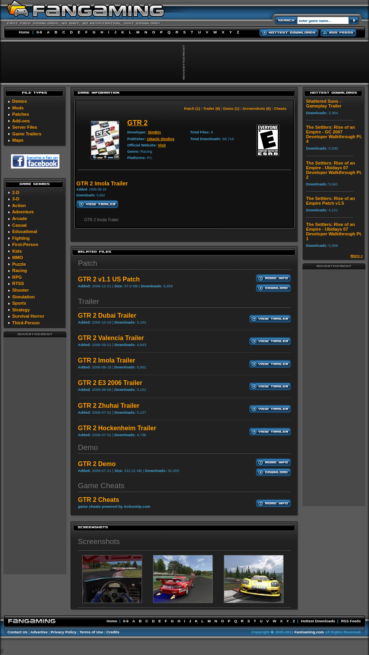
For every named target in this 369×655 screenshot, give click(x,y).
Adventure (23, 211)
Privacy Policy (63, 632)
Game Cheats (101, 485)
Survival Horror (28, 316)
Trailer (88, 301)
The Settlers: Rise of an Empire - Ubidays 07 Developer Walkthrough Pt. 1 (334, 231)
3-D (15, 198)
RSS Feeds (351, 621)
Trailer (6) (211, 108)
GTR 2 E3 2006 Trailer (110, 382)
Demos (19, 101)
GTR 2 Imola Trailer (106, 360)
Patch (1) (192, 108)
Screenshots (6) (256, 108)
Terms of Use (91, 632)
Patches (20, 114)
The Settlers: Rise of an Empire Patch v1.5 (330, 200)
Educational (24, 231)
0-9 (39, 32)
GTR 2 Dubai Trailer (107, 315)
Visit (162, 145)
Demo (88, 447)
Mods (18, 107)
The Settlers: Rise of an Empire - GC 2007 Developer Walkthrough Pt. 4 (334, 134)
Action (19, 205)
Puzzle (19, 264)
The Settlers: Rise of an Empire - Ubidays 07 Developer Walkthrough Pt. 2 (334, 170)
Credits (112, 632)
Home (24, 32)
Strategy (21, 309)
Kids (17, 251)
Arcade (19, 218)
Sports (19, 303)
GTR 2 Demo (97, 464)
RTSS (18, 283)
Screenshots (99, 541)
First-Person (25, 244)
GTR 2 (137, 123)
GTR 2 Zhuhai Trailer (108, 405)
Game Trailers (26, 133)
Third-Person (26, 322)
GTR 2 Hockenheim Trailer (117, 428)
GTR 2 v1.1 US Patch (109, 279)
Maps (18, 140)
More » (357, 255)
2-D (15, 192)
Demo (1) (231, 108)
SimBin (154, 132)
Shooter (20, 290)
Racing (19, 270)
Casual (19, 225)
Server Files (24, 127)
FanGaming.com (309, 632)
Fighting (21, 238)
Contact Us (17, 632)
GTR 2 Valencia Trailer (111, 338)
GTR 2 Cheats (98, 499)
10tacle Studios (160, 139)
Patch (87, 263)
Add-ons (21, 120)
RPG (17, 277)
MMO (17, 257)
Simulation (23, 296)
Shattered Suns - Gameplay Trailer (323, 103)
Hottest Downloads (318, 621)
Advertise (39, 632)
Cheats (280, 108)
